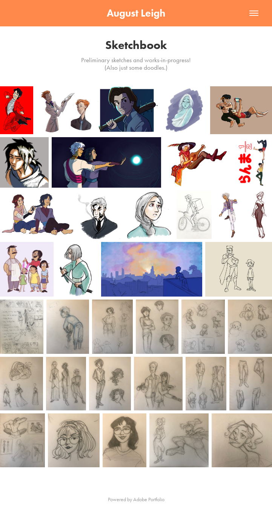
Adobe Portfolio (148, 499)
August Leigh (136, 13)
